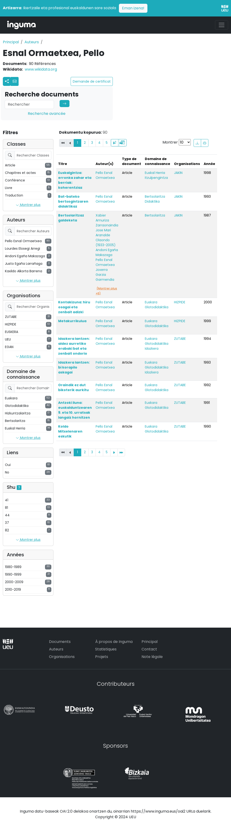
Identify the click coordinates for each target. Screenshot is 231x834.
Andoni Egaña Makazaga (107, 252)
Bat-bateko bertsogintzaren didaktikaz (73, 201)
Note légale (152, 656)
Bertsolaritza (155, 196)
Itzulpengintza (156, 177)
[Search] (29, 104)
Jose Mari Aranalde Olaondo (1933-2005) (106, 237)
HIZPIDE (179, 302)
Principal (11, 42)
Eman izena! (133, 8)
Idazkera (151, 348)
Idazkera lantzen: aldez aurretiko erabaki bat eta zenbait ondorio (74, 346)
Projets (101, 656)
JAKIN (178, 172)
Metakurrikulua (72, 321)
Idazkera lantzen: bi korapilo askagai (74, 367)
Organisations (62, 656)
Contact (149, 649)
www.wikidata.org (41, 69)
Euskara (151, 302)
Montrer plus (28, 205)
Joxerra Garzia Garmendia (105, 274)
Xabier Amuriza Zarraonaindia (107, 220)
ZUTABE (180, 338)
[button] (15, 81)
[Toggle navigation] (221, 25)
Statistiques (106, 649)
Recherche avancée (46, 113)
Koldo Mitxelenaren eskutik (70, 431)
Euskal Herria (155, 172)
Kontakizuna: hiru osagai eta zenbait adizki (74, 307)
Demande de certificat (92, 81)
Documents (60, 641)
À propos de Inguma (114, 641)
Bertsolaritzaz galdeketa (71, 218)
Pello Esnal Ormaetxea (105, 175)
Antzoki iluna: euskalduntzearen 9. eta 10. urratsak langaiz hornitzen (75, 410)
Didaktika (152, 201)
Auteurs (31, 42)
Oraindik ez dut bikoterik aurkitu (73, 387)
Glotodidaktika (156, 307)
